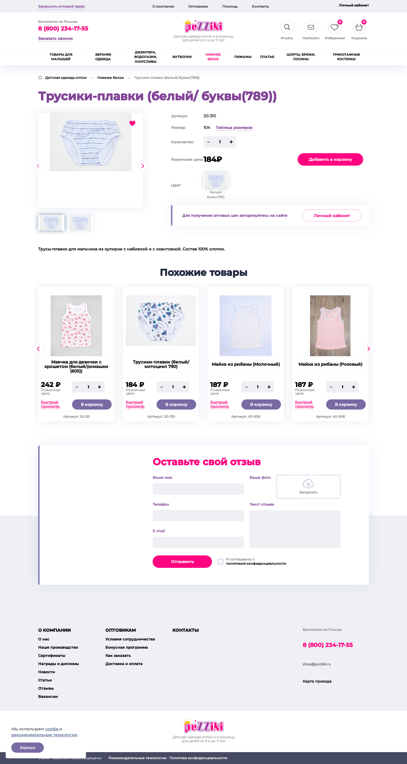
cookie (52, 728)
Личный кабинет (354, 5)
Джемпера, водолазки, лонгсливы (145, 57)
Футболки (182, 57)
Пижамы (243, 57)
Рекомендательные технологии (137, 758)
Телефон (161, 504)
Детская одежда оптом (66, 77)
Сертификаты (51, 655)
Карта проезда (317, 681)
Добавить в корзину (330, 159)
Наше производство (58, 647)
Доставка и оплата (123, 663)
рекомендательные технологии (44, 734)
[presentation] (38, 166)
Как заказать (118, 655)
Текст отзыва (262, 504)
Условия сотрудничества (130, 639)
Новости (46, 672)
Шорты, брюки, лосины (301, 57)
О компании (163, 6)
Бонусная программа (126, 647)
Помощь (230, 6)
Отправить (182, 561)
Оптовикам (198, 6)
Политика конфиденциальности (198, 758)
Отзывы (46, 688)
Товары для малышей (60, 57)
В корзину (92, 404)
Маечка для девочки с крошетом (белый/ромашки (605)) (76, 366)
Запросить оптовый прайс (61, 6)
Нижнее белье (212, 57)
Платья (267, 57)
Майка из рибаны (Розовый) (330, 364)
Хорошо (27, 747)
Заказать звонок (55, 38)
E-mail (159, 531)
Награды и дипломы (58, 663)
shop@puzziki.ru (317, 664)
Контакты (260, 6)
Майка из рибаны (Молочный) (246, 364)
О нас (43, 639)
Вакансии (48, 696)
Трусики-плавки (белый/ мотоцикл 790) (161, 364)
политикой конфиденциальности (256, 563)
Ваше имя (162, 477)
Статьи (45, 680)
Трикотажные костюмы (346, 57)
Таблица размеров (234, 127)
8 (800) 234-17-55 (63, 28)
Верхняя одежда (103, 57)
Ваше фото (260, 477)
